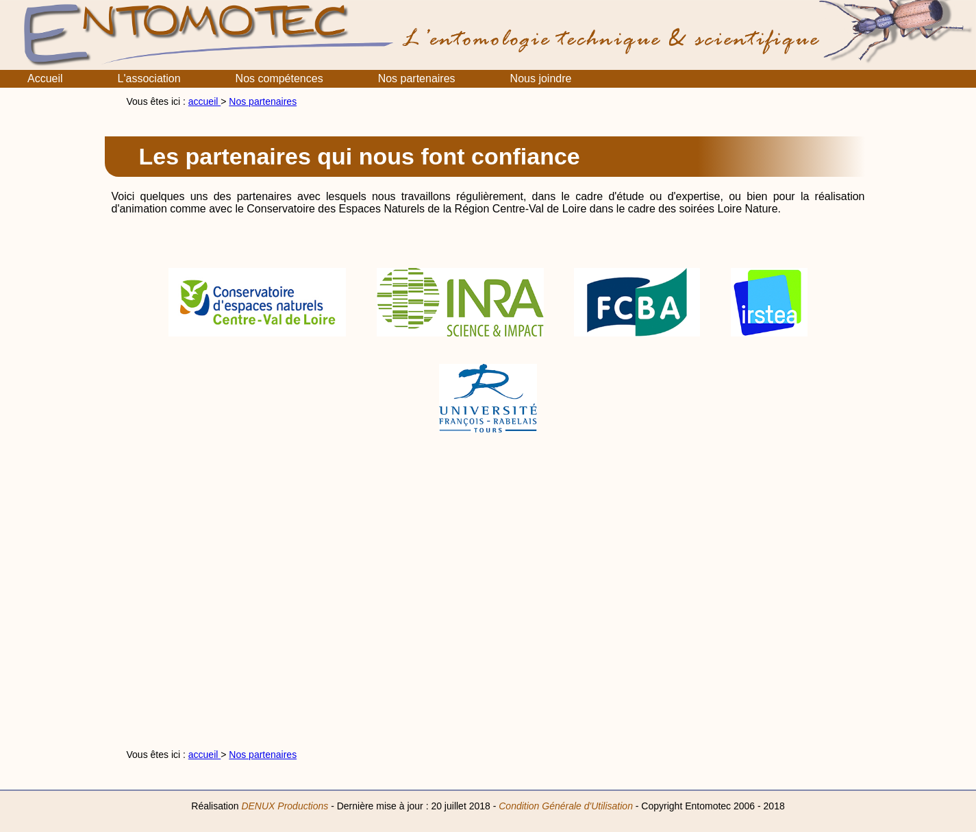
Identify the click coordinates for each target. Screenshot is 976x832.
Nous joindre (541, 78)
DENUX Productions (284, 805)
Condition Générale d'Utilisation (566, 805)
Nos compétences (279, 78)
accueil (204, 101)
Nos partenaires (416, 78)
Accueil (45, 78)
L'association (149, 78)
